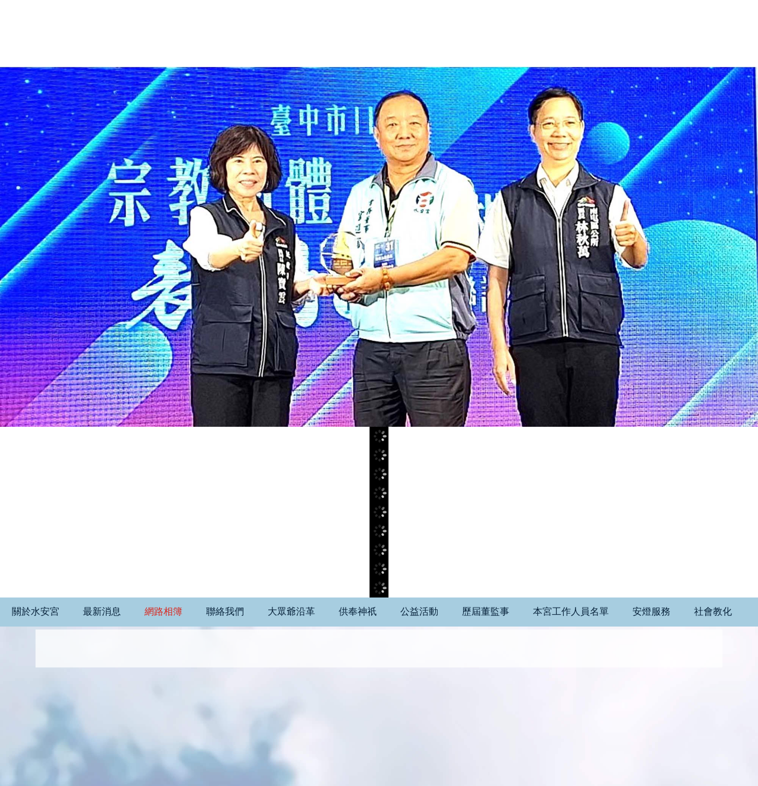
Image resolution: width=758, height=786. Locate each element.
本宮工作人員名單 (571, 611)
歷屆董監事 (485, 611)
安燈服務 (651, 611)
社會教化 (713, 611)
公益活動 (419, 611)
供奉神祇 (358, 611)
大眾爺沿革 (291, 611)
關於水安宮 (35, 611)
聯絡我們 (225, 611)
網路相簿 (163, 611)
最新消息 (102, 611)
